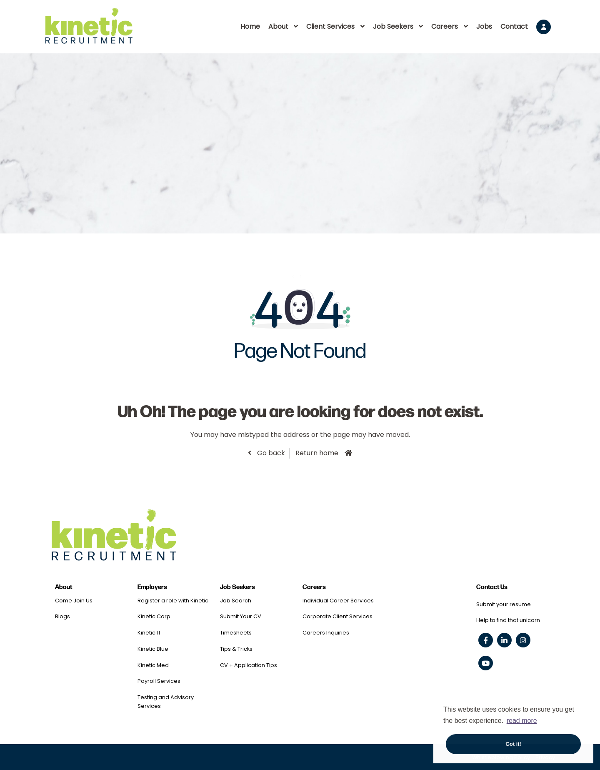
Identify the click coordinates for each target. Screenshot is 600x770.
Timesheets (236, 632)
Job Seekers (393, 26)
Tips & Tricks (236, 648)
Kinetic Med (153, 665)
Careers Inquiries (325, 632)
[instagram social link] (523, 640)
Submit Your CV (240, 616)
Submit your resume (503, 604)
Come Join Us (73, 600)
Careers (444, 26)
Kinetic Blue (153, 648)
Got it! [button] (513, 744)
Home (250, 26)
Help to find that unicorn (508, 620)
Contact (514, 26)
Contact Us (492, 587)
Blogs (62, 616)
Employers (152, 587)
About (278, 26)
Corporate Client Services (337, 616)
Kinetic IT (149, 632)
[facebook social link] (485, 640)
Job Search (235, 600)
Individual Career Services (338, 600)
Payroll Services (159, 681)
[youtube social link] (485, 663)
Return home (316, 453)
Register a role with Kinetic (173, 600)
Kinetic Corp (154, 616)
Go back (270, 453)
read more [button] (522, 720)
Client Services (330, 26)
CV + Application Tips (248, 665)
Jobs (484, 26)
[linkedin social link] (504, 640)
